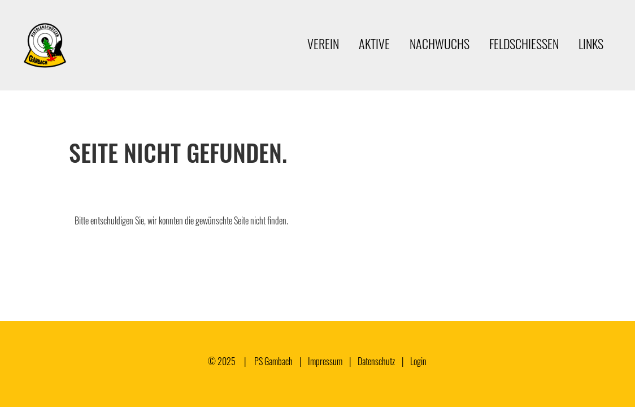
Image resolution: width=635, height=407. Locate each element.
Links (591, 43)
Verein (323, 43)
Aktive (374, 43)
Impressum (325, 361)
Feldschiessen (524, 43)
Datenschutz (376, 361)
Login (418, 361)
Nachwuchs (439, 43)
